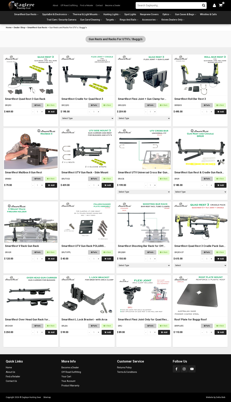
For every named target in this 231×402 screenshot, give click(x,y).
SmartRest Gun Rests (25, 14)
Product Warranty (70, 385)
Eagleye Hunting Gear (31, 397)
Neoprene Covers (149, 14)
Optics (165, 14)
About (55, 5)
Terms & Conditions (127, 372)
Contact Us (11, 381)
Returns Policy (124, 367)
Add (51, 112)
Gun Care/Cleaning (90, 19)
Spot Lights (130, 14)
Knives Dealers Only (171, 19)
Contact (99, 5)
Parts (37, 105)
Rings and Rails (128, 19)
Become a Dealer (112, 5)
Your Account (68, 381)
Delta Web (220, 397)
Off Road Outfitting (69, 5)
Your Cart (66, 376)
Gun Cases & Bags (184, 14)
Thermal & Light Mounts (85, 14)
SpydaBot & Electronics (54, 14)
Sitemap (47, 397)
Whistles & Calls (208, 14)
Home (9, 27)
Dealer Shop (19, 27)
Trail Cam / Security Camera (61, 19)
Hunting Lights (111, 14)
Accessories (149, 19)
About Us (10, 372)
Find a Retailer (86, 5)
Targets (110, 19)
